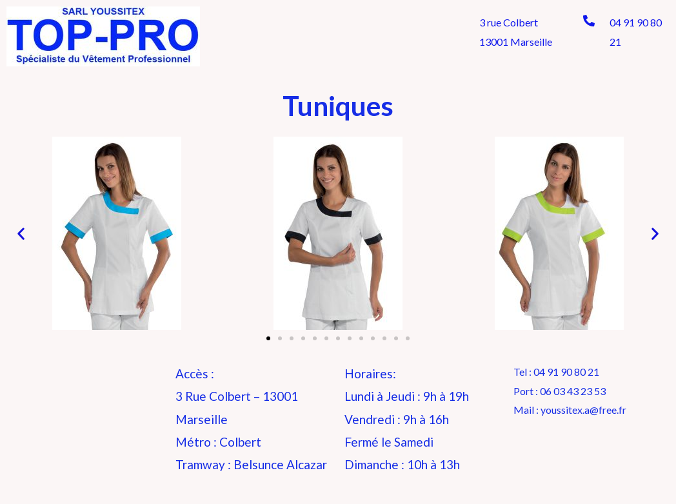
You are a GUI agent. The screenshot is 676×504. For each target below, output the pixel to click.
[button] (268, 338)
